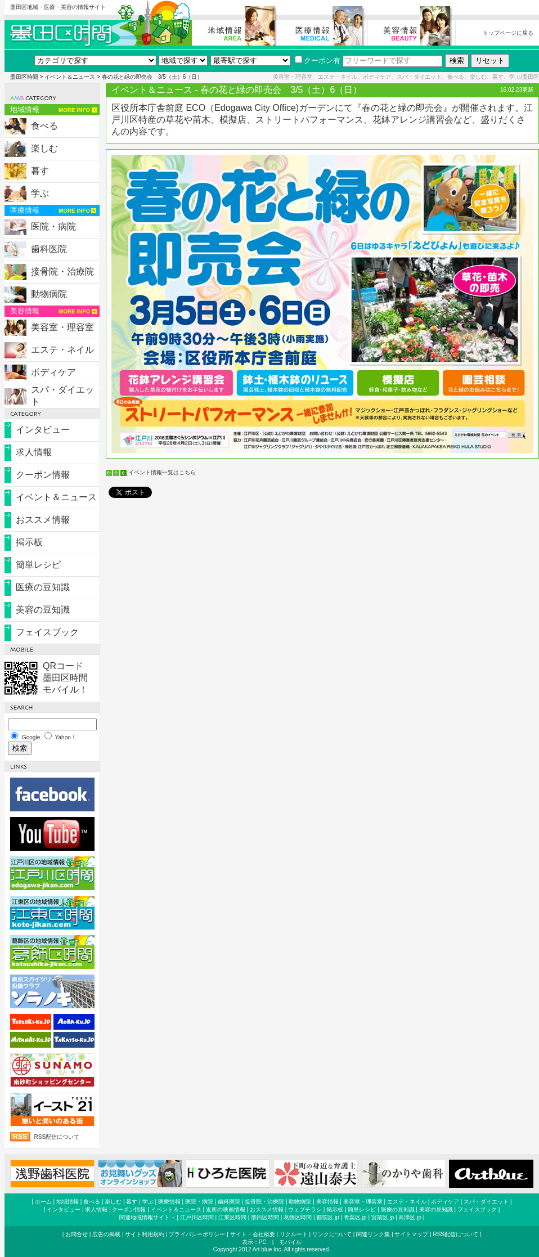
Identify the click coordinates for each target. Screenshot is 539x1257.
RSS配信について (57, 1137)
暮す (40, 171)
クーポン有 (317, 60)
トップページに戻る (508, 33)
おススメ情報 (43, 519)
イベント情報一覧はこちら (162, 472)
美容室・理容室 (62, 327)
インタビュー (43, 429)
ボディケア (53, 372)
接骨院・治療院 (62, 271)
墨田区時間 (24, 77)
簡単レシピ (38, 564)
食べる (44, 126)
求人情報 (34, 452)
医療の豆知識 (43, 587)
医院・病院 (53, 226)
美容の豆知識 (43, 609)
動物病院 (49, 294)
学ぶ (40, 193)
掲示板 (29, 542)
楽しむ (44, 148)
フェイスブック (47, 632)
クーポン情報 (43, 474)
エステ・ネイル (62, 349)
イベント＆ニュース (69, 77)
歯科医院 (49, 249)
